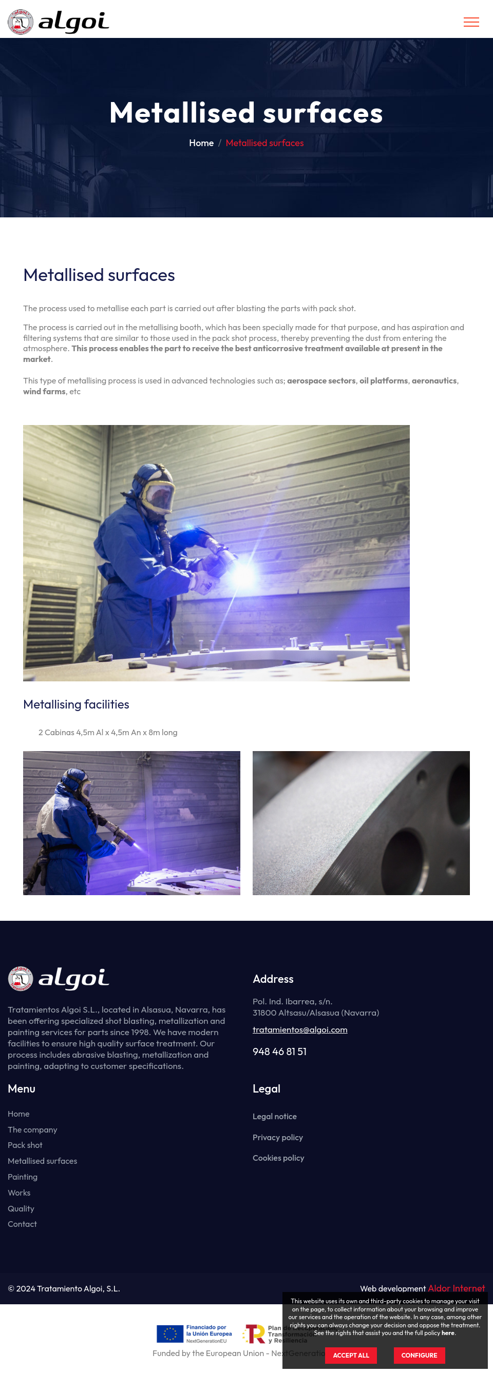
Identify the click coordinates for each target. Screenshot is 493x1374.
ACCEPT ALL (351, 1355)
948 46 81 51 (280, 1051)
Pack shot (25, 1145)
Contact (22, 1224)
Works (19, 1192)
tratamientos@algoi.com (300, 1029)
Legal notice (275, 1116)
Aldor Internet (456, 1288)
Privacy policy (278, 1137)
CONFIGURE (420, 1355)
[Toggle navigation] (471, 22)
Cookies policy (279, 1158)
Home (201, 143)
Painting (22, 1176)
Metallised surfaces (42, 1161)
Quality (21, 1208)
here (448, 1333)
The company (33, 1129)
